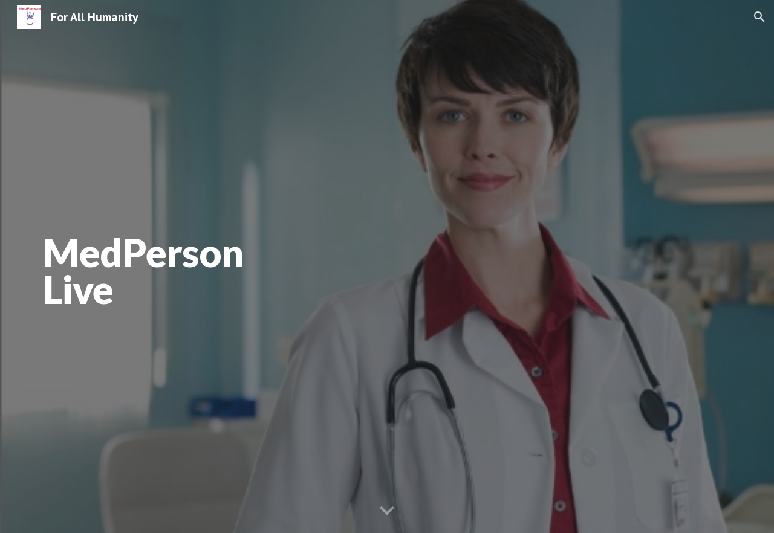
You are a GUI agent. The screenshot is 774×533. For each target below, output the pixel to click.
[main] (238, 267)
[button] (759, 16)
